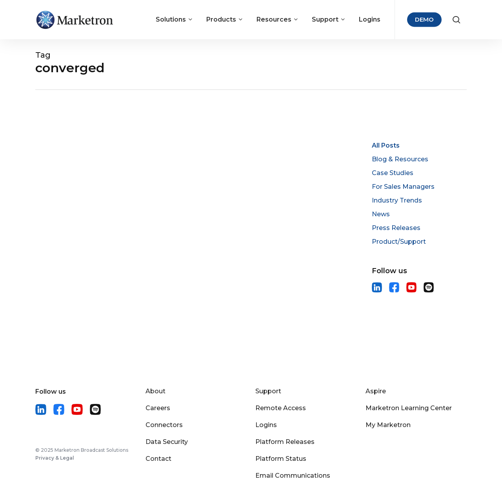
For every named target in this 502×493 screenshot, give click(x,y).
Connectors (164, 425)
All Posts (386, 145)
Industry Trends (397, 200)
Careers (158, 408)
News (381, 214)
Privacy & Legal (54, 458)
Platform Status (280, 458)
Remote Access (280, 408)
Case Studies (392, 173)
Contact (158, 458)
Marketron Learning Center (409, 408)
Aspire (376, 391)
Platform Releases (285, 442)
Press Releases (396, 228)
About (156, 391)
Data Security (167, 442)
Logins (266, 425)
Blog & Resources (400, 159)
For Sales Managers (403, 186)
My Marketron (388, 425)
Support (268, 391)
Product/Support (399, 241)
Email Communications (292, 475)
